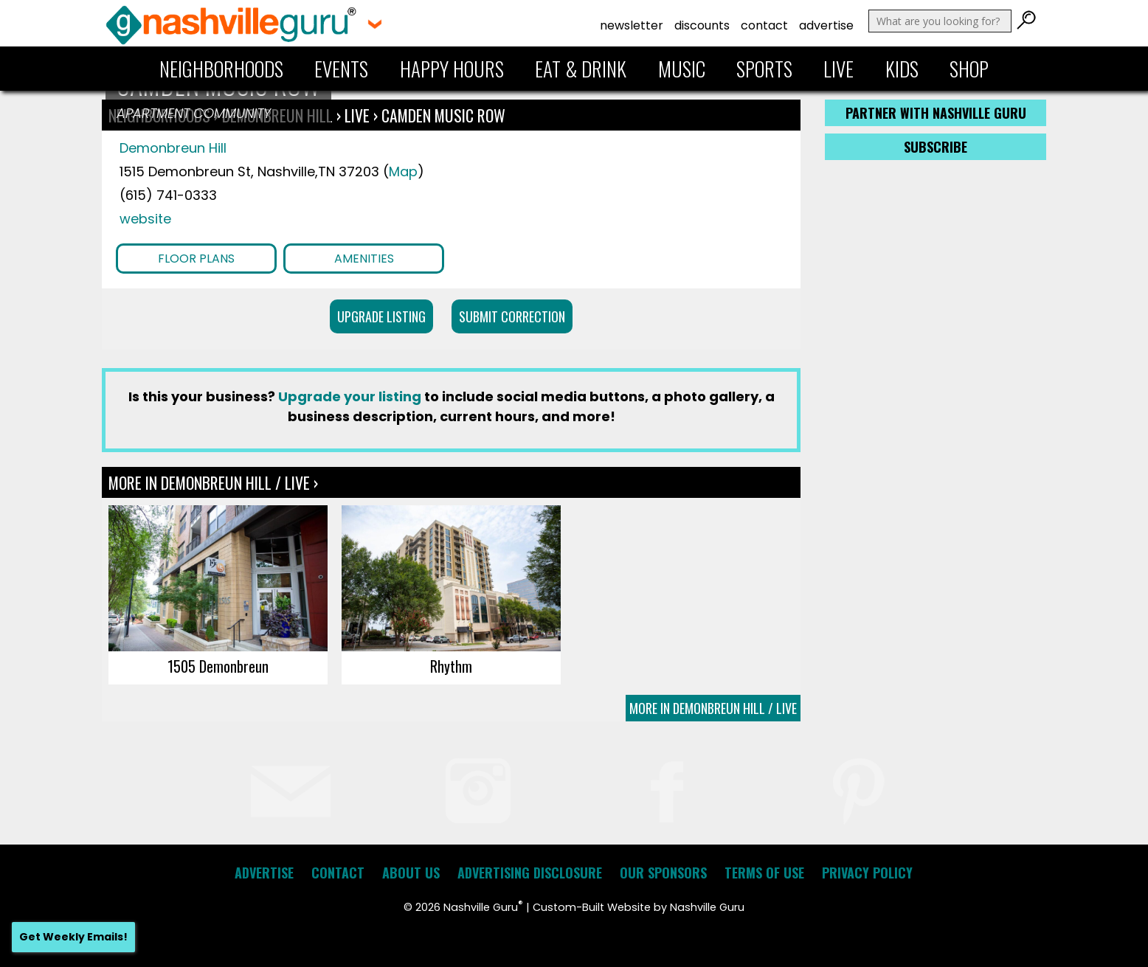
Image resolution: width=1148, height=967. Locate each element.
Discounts (702, 25)
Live (838, 68)
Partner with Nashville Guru (936, 112)
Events (341, 68)
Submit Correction (512, 316)
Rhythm (451, 666)
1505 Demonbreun (218, 666)
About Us (411, 872)
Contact (764, 25)
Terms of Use (764, 872)
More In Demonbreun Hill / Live (713, 708)
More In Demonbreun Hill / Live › (213, 482)
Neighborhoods (221, 68)
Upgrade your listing (349, 396)
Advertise (826, 25)
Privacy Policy (867, 872)
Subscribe (935, 146)
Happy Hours (452, 68)
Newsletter (631, 25)
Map (403, 171)
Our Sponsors (663, 872)
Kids (902, 68)
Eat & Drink (580, 68)
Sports (764, 68)
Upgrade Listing (381, 316)
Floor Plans (196, 258)
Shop (969, 68)
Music (681, 68)
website (145, 218)
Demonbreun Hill (173, 148)
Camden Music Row (443, 115)
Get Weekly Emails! (73, 936)
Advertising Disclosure (529, 872)
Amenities (364, 258)
